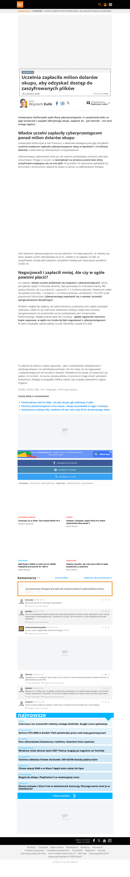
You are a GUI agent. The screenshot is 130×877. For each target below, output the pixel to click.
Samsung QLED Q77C (99, 853)
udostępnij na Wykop (65, 470)
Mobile (69, 517)
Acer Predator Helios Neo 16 (62, 853)
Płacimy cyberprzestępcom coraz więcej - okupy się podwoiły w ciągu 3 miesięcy (64, 405)
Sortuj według (62, 578)
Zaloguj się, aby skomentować (97, 578)
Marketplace (72, 847)
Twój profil (105, 4)
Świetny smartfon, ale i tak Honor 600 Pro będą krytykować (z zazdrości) (87, 565)
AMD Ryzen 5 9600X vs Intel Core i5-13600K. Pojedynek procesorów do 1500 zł (37, 565)
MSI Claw (82, 853)
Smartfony (71, 561)
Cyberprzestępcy (73, 483)
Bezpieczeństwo (48, 483)
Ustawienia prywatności (58, 850)
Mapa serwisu (57, 847)
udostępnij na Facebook (65, 463)
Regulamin (90, 850)
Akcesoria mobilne (26, 517)
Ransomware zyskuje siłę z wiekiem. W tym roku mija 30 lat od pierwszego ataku (65, 409)
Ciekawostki (34, 483)
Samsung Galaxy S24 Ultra (33, 853)
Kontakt (101, 850)
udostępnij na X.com (65, 476)
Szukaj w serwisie (99, 4)
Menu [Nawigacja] (110, 4)
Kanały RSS (77, 850)
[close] (110, 452)
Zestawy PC (97, 847)
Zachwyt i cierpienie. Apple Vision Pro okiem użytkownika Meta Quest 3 (85, 521)
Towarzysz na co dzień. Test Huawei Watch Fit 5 (39, 520)
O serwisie (43, 847)
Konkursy (85, 847)
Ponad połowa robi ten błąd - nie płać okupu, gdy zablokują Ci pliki (57, 402)
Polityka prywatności (34, 850)
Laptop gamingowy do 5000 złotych (65, 856)
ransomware (87, 483)
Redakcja (31, 847)
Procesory (23, 561)
